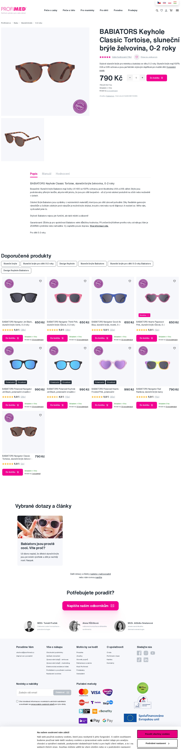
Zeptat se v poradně (24, 656)
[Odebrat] (130, 77)
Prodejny (132, 10)
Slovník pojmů (82, 659)
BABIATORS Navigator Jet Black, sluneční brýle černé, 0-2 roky (17, 323)
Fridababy (81, 670)
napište (98, 577)
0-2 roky (38, 23)
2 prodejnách (112, 91)
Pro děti (104, 10)
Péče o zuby (50, 10)
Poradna (118, 10)
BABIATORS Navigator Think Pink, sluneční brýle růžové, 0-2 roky (62, 323)
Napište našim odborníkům (90, 605)
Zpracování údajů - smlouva (57, 659)
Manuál (46, 173)
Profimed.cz (6, 23)
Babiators (110, 96)
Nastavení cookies (53, 674)
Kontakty (110, 663)
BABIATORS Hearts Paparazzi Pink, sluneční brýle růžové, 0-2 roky (150, 323)
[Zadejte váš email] (35, 693)
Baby (16, 23)
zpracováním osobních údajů (42, 704)
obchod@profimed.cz (25, 652)
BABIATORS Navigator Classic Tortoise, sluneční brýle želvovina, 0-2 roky (17, 457)
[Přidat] (142, 77)
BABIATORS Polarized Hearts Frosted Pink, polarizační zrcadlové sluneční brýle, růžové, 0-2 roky (106, 390)
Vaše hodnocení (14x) (122, 57)
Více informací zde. (99, 226)
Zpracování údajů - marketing (58, 663)
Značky (79, 656)
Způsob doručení (53, 656)
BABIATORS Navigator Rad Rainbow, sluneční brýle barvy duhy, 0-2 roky (149, 390)
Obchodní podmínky (54, 652)
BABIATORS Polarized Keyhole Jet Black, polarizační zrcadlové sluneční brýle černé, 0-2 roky (61, 390)
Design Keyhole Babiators (16, 270)
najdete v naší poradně (100, 574)
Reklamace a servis (84, 663)
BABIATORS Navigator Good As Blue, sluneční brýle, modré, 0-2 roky (106, 323)
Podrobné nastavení (47, 743)
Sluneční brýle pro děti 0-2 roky (38, 264)
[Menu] (177, 10)
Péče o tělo (69, 10)
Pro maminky (87, 10)
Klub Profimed (82, 666)
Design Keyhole (67, 264)
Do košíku (157, 78)
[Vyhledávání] (157, 10)
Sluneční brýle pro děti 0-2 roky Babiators (130, 264)
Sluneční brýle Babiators (92, 264)
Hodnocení (63, 173)
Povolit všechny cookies (157, 712)
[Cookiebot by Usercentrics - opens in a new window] (18, 743)
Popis (33, 173)
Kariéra (109, 659)
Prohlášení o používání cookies (58, 670)
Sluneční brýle (26, 23)
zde (39, 735)
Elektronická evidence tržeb (57, 666)
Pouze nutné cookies (157, 731)
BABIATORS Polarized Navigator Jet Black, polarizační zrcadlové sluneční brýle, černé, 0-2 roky (17, 390)
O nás (109, 652)
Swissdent (81, 674)
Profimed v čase (113, 656)
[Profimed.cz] (14, 10)
